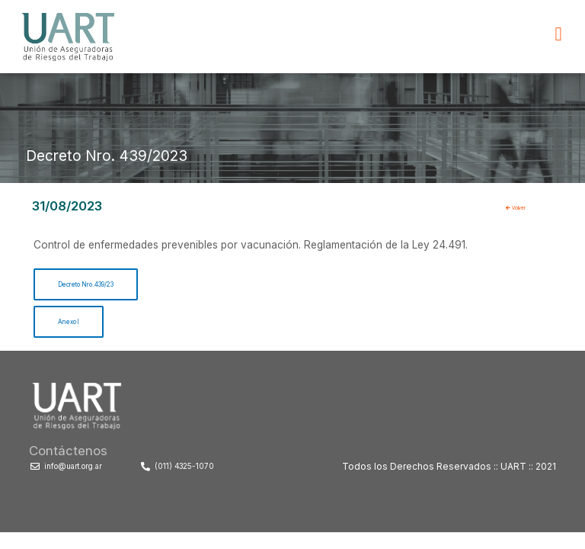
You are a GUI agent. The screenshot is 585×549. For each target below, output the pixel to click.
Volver (524, 206)
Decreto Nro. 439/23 (109, 286)
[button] (558, 34)
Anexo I (76, 328)
